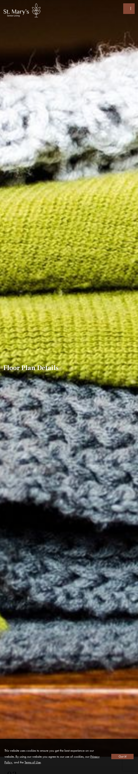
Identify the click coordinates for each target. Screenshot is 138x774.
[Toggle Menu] (129, 8)
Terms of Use (33, 762)
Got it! (123, 756)
